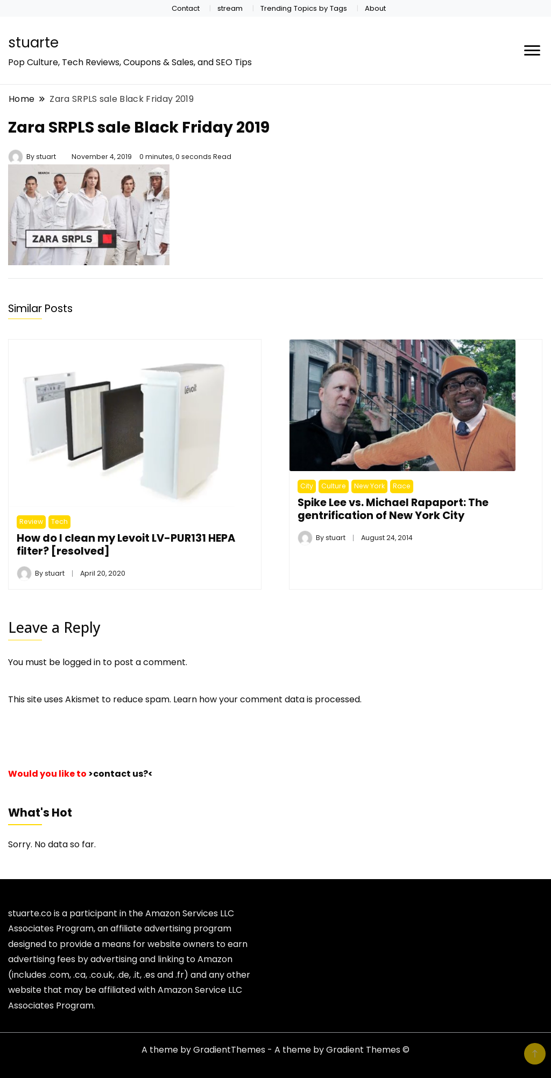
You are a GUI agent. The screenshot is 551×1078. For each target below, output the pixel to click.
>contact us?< (120, 774)
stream (230, 8)
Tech (59, 521)
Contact (186, 8)
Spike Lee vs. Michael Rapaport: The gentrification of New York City (393, 509)
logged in (81, 662)
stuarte (33, 42)
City (306, 485)
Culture (333, 485)
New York (369, 485)
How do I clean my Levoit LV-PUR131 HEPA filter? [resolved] (126, 544)
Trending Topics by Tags (303, 8)
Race (402, 485)
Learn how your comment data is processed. (267, 699)
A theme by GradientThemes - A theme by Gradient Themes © (275, 1050)
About (375, 8)
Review (31, 521)
